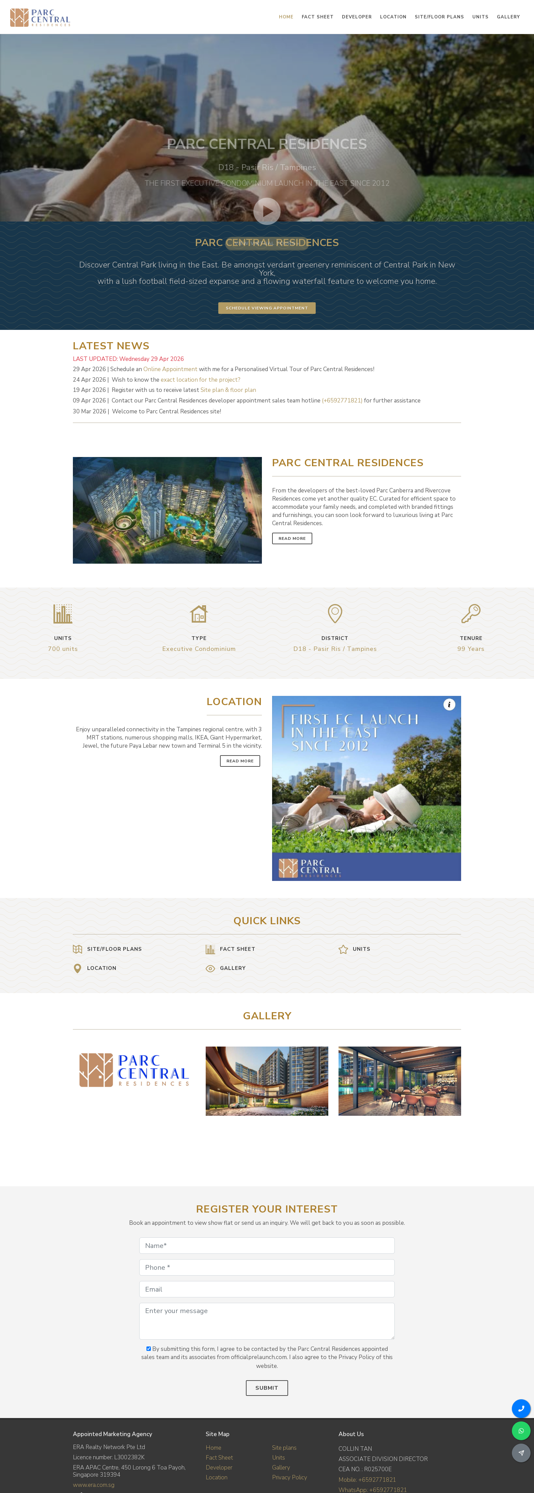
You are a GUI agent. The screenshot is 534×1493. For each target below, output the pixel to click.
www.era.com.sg (93, 1485)
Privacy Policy (289, 1477)
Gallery (281, 1468)
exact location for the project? (200, 380)
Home (213, 1448)
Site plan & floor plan (228, 390)
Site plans (284, 1448)
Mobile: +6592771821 (367, 1480)
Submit (267, 1388)
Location (216, 1477)
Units (278, 1458)
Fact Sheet (219, 1458)
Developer (219, 1468)
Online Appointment (170, 369)
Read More (292, 538)
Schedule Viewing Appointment (267, 308)
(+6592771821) (342, 401)
